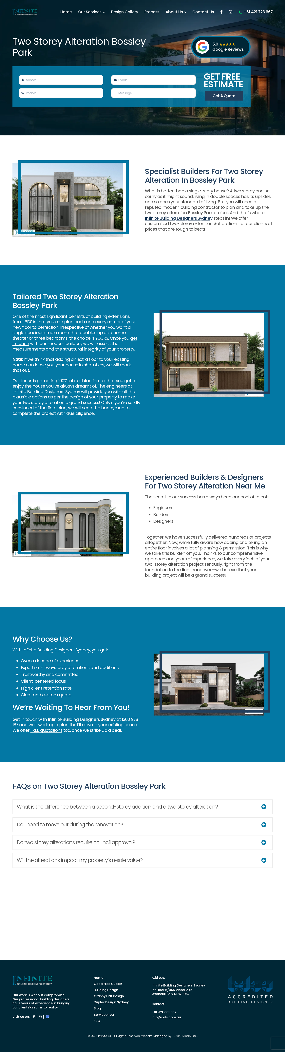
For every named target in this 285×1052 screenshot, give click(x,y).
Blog (97, 1008)
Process (192, 12)
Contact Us (243, 12)
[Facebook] (262, 12)
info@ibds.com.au (166, 1017)
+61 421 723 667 (256, 23)
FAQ (97, 1021)
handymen (112, 408)
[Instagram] (271, 12)
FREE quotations (46, 730)
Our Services (130, 12)
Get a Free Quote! (108, 984)
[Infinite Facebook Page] (34, 1017)
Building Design (106, 990)
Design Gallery (165, 12)
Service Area (104, 1015)
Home (106, 12)
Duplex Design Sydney (111, 1002)
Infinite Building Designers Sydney (178, 218)
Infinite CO (105, 1036)
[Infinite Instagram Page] (40, 1017)
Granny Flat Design (109, 996)
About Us (214, 12)
